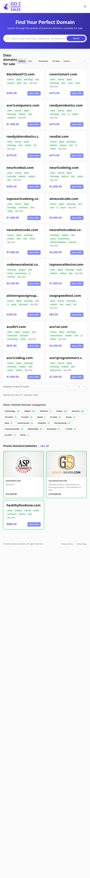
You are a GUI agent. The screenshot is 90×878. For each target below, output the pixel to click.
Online (62, 411)
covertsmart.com (63, 74)
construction (12, 335)
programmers (55, 370)
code (52, 207)
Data (9, 423)
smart (77, 83)
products (18, 510)
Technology (13, 411)
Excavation (54, 429)
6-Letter (10, 435)
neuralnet (72, 242)
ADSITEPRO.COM (13, 480)
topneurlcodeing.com (24, 198)
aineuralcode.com (63, 198)
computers (11, 118)
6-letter (53, 339)
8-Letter (27, 417)
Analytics (44, 423)
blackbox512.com (21, 74)
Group (71, 417)
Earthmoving (63, 423)
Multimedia (35, 429)
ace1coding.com (20, 358)
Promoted (43, 61)
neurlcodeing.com (64, 167)
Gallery (22, 61)
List (30, 61)
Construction (25, 423)
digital (18, 79)
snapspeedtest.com (65, 295)
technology (28, 79)
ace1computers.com (23, 105)
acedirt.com (16, 326)
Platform (46, 411)
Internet (78, 411)
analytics (22, 114)
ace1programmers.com (68, 358)
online (52, 79)
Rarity (24, 435)
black (19, 83)
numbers (10, 83)
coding (80, 176)
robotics (75, 114)
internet (10, 79)
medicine (53, 273)
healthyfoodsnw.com (24, 505)
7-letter (53, 149)
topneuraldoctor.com (66, 264)
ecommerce (11, 514)
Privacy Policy (67, 544)
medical (63, 273)
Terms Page (81, 544)
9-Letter (56, 417)
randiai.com (59, 136)
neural (63, 207)
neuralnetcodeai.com (66, 229)
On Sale (56, 61)
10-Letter (11, 417)
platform (53, 145)
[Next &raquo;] (84, 386)
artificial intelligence (58, 242)
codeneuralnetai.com (24, 264)
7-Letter (71, 429)
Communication (14, 429)
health (79, 270)
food (30, 514)
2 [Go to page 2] (78, 386)
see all (44, 446)
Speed (41, 417)
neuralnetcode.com (22, 229)
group (13, 304)
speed (68, 304)
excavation (24, 335)
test (74, 304)
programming (63, 238)
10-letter (18, 370)
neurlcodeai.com (20, 167)
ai (68, 114)
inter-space (23, 304)
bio (35, 145)
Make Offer (34, 93)
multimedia (23, 207)
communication (56, 335)
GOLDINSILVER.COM (58, 480)
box (25, 83)
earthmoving (12, 339)
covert (70, 83)
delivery (22, 514)
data (37, 79)
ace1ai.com (58, 326)
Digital (30, 411)
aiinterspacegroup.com (25, 295)
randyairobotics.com (66, 105)
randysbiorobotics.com (25, 136)
